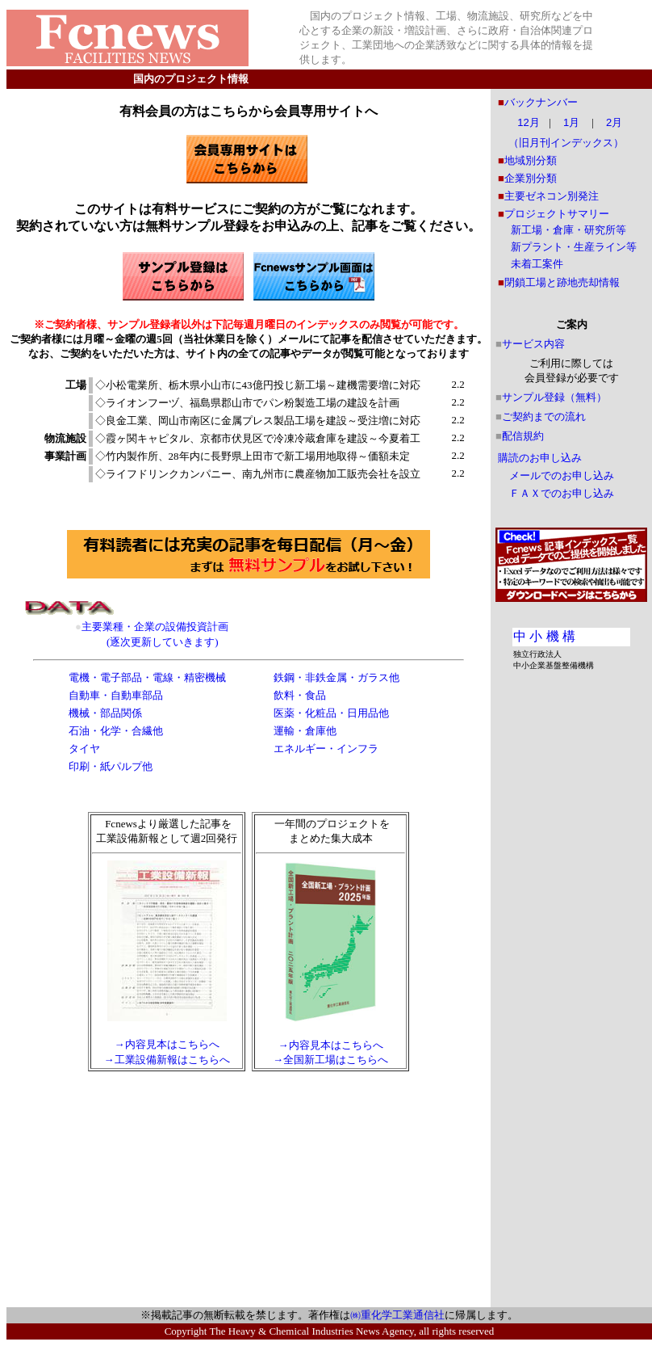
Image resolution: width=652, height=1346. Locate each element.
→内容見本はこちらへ (167, 1044)
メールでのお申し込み (561, 475)
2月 (614, 122)
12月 (528, 122)
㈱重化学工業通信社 (397, 1315)
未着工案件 (537, 264)
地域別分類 (530, 160)
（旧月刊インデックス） (566, 143)
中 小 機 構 (544, 636)
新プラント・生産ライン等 (574, 247)
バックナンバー (541, 102)
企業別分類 (530, 178)
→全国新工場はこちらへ (330, 1060)
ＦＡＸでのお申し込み (561, 493)
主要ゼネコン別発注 (551, 196)
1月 (571, 122)
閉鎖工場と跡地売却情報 (562, 282)
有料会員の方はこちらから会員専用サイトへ (248, 111)
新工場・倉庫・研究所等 (568, 230)
